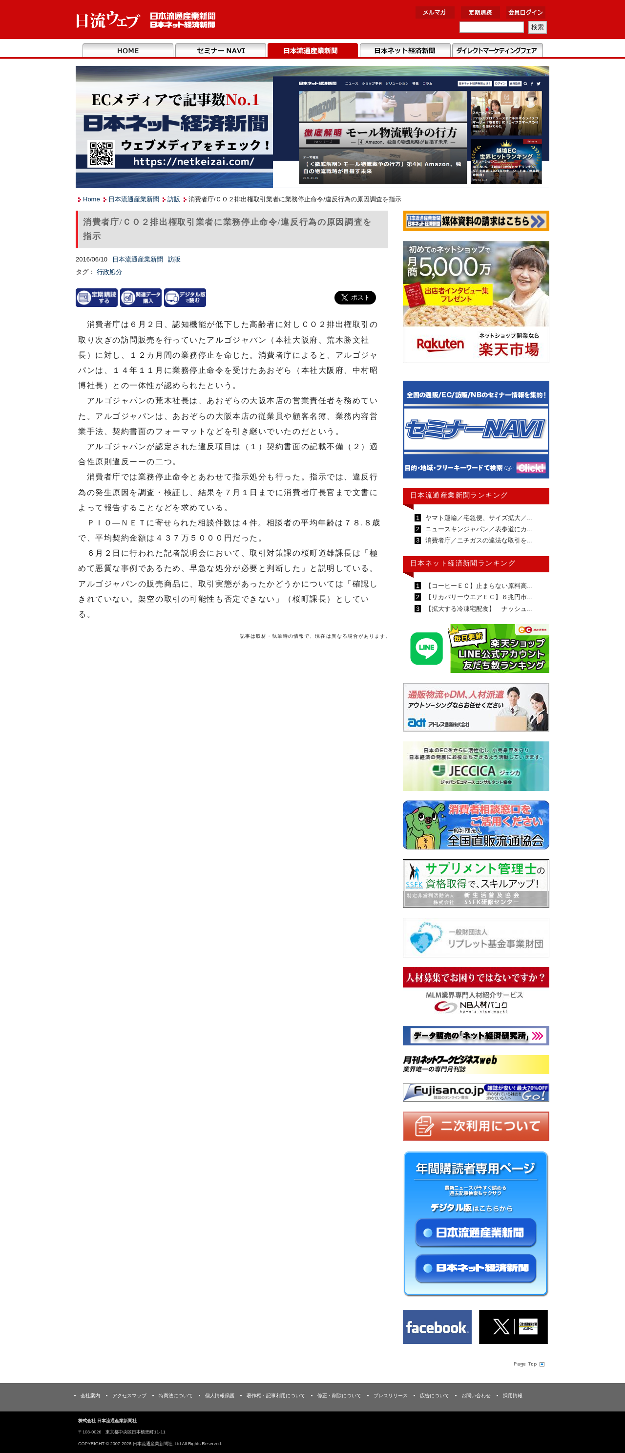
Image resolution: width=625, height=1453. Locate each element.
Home (128, 51)
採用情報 (512, 1395)
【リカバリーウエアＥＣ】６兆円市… (478, 597)
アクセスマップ (129, 1395)
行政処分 (109, 272)
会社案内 (90, 1395)
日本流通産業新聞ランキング (459, 495)
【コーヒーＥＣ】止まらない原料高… (478, 585)
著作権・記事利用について (276, 1395)
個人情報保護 (219, 1395)
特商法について (176, 1395)
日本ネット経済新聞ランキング (463, 563)
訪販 (173, 199)
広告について (434, 1395)
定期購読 (480, 12)
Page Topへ (528, 1363)
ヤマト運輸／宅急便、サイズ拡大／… (478, 517)
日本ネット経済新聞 (405, 51)
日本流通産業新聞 (312, 51)
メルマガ (435, 12)
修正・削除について (339, 1395)
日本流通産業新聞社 (146, 20)
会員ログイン (525, 12)
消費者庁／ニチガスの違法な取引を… (478, 540)
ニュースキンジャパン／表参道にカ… (478, 529)
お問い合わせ (476, 1395)
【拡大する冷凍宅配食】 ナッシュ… (478, 608)
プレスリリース (391, 1395)
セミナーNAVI (220, 51)
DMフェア (497, 51)
